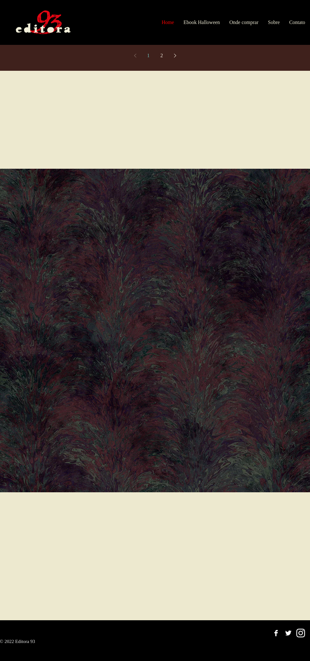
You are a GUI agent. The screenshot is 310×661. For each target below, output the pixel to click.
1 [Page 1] (148, 55)
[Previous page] (135, 55)
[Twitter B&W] (288, 633)
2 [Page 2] (161, 55)
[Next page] (175, 55)
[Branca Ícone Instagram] (301, 633)
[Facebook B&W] (276, 633)
